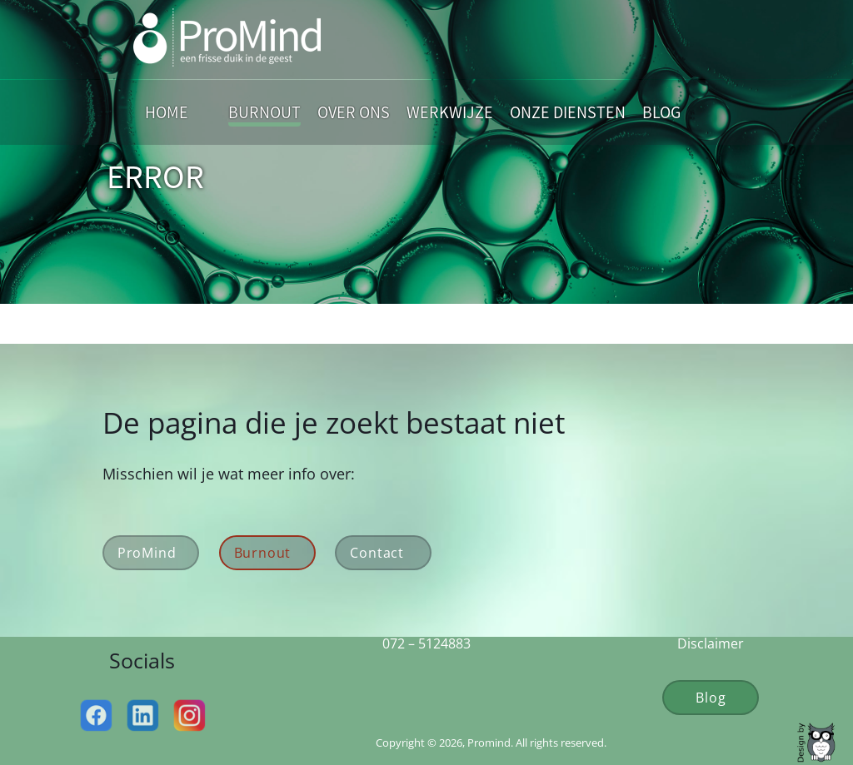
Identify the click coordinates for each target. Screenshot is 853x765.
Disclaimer (710, 643)
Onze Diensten (568, 112)
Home (166, 112)
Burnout (264, 112)
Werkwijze (450, 112)
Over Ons (353, 112)
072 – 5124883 (426, 643)
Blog (661, 112)
